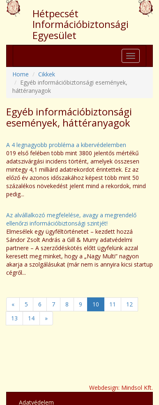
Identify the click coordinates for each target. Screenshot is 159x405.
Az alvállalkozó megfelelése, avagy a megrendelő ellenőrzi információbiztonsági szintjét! (71, 219)
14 (31, 318)
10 (95, 304)
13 (14, 318)
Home (20, 74)
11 (112, 304)
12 (129, 304)
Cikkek (46, 74)
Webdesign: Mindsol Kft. (121, 387)
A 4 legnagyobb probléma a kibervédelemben (66, 145)
